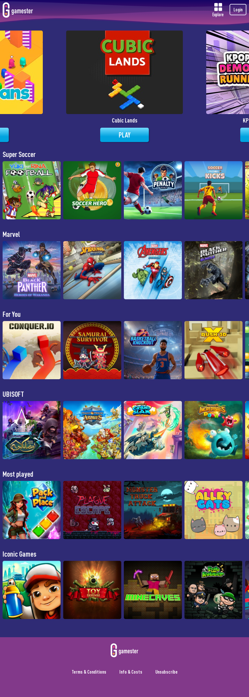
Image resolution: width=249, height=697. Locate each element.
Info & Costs (130, 672)
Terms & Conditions (89, 672)
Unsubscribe (166, 672)
